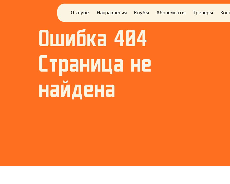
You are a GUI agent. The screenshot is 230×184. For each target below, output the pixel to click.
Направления (112, 12)
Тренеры (203, 12)
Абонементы (171, 12)
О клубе (80, 12)
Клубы (141, 12)
